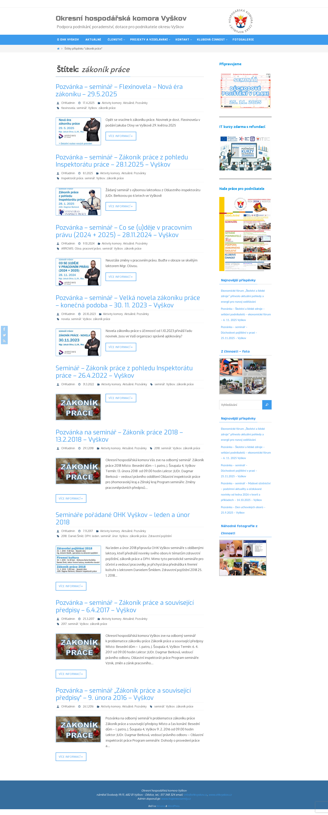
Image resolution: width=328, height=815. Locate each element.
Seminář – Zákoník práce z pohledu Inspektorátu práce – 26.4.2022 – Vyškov (124, 372)
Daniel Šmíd (76, 541)
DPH (88, 541)
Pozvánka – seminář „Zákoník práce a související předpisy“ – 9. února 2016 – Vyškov (123, 699)
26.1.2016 (89, 712)
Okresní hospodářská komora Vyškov (121, 18)
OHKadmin (68, 103)
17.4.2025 (89, 103)
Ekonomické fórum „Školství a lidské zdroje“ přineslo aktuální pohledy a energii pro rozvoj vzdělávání (244, 296)
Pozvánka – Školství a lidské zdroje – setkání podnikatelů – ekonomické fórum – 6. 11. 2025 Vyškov (244, 314)
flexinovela (68, 108)
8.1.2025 (88, 173)
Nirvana (160, 811)
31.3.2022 (89, 384)
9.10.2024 (89, 243)
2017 (64, 629)
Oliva (78, 248)
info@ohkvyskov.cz (195, 800)
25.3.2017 (89, 624)
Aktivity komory (113, 103)
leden (96, 541)
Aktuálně (130, 103)
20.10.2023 (90, 314)
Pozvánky (144, 103)
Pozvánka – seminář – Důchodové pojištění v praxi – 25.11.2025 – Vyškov (240, 332)
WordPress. (174, 811)
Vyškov (93, 108)
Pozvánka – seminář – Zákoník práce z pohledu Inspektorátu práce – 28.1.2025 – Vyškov (122, 161)
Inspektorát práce (72, 178)
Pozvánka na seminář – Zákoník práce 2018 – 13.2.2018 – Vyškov (119, 436)
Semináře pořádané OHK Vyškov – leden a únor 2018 (123, 524)
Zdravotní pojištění (162, 541)
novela (65, 319)
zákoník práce (108, 108)
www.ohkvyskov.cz (220, 800)
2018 (64, 453)
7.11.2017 (88, 536)
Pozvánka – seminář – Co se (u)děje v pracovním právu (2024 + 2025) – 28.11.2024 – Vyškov (124, 231)
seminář (82, 108)
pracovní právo (92, 248)
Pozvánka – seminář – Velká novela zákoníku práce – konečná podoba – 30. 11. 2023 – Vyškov (128, 301)
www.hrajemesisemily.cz (176, 804)
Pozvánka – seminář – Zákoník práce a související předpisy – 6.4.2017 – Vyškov (125, 612)
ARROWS (67, 248)
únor (116, 541)
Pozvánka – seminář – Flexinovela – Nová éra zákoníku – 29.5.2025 (119, 90)
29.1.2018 (89, 448)
